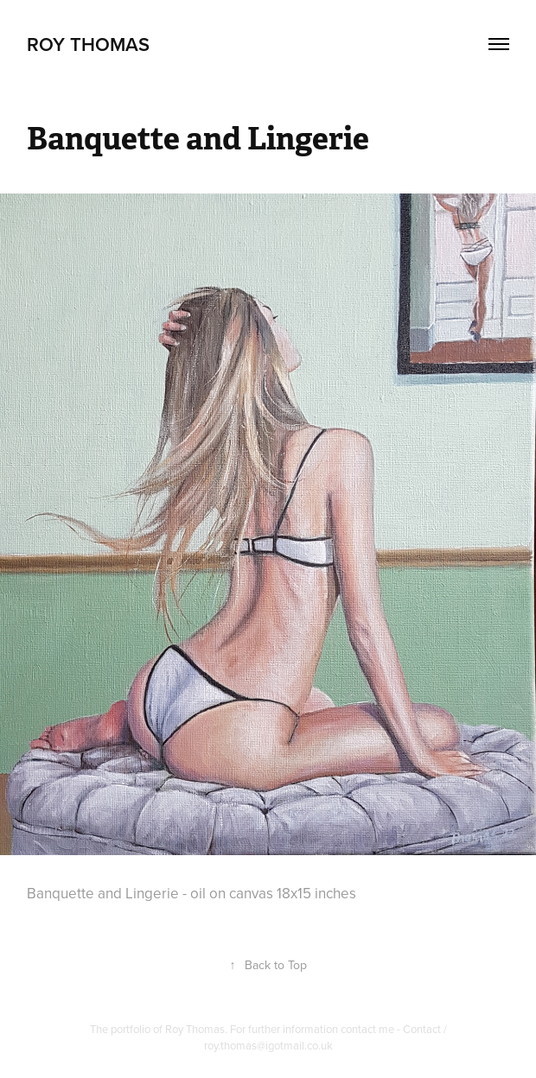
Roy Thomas (88, 44)
